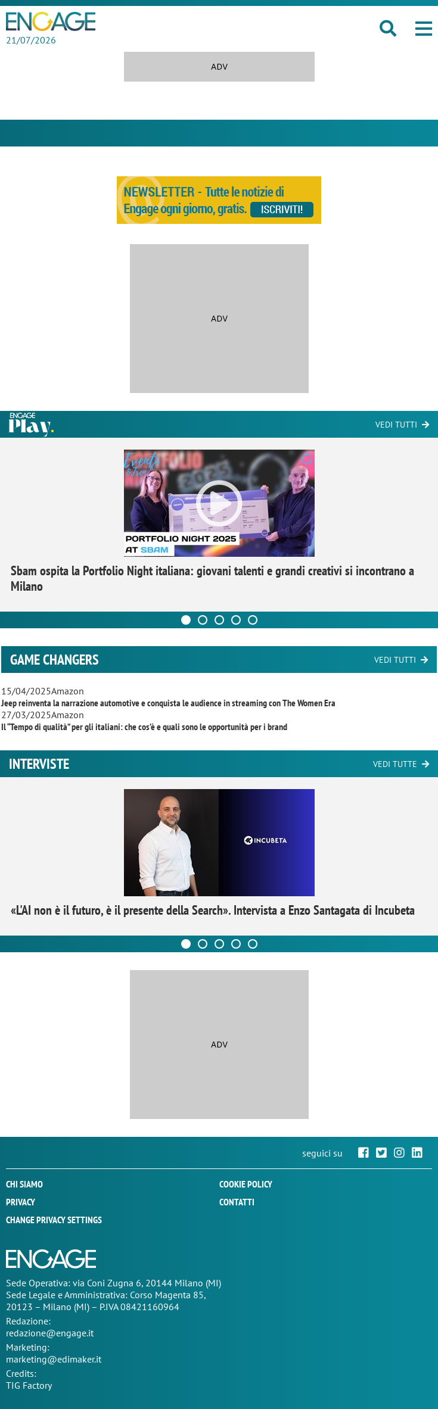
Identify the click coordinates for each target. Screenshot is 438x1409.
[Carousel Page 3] (219, 620)
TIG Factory (29, 1385)
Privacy (20, 1202)
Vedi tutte (395, 764)
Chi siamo (24, 1184)
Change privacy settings (54, 1220)
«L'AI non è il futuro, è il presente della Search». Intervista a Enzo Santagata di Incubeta (213, 910)
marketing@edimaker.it (53, 1359)
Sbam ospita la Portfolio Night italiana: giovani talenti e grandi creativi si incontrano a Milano (212, 578)
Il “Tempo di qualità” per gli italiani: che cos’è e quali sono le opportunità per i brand (144, 726)
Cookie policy (245, 1184)
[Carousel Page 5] (252, 620)
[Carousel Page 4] (236, 620)
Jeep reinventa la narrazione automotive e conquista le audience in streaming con (168, 703)
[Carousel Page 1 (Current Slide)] (186, 620)
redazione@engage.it (50, 1333)
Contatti (236, 1202)
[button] (423, 28)
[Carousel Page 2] (202, 620)
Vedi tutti (396, 424)
